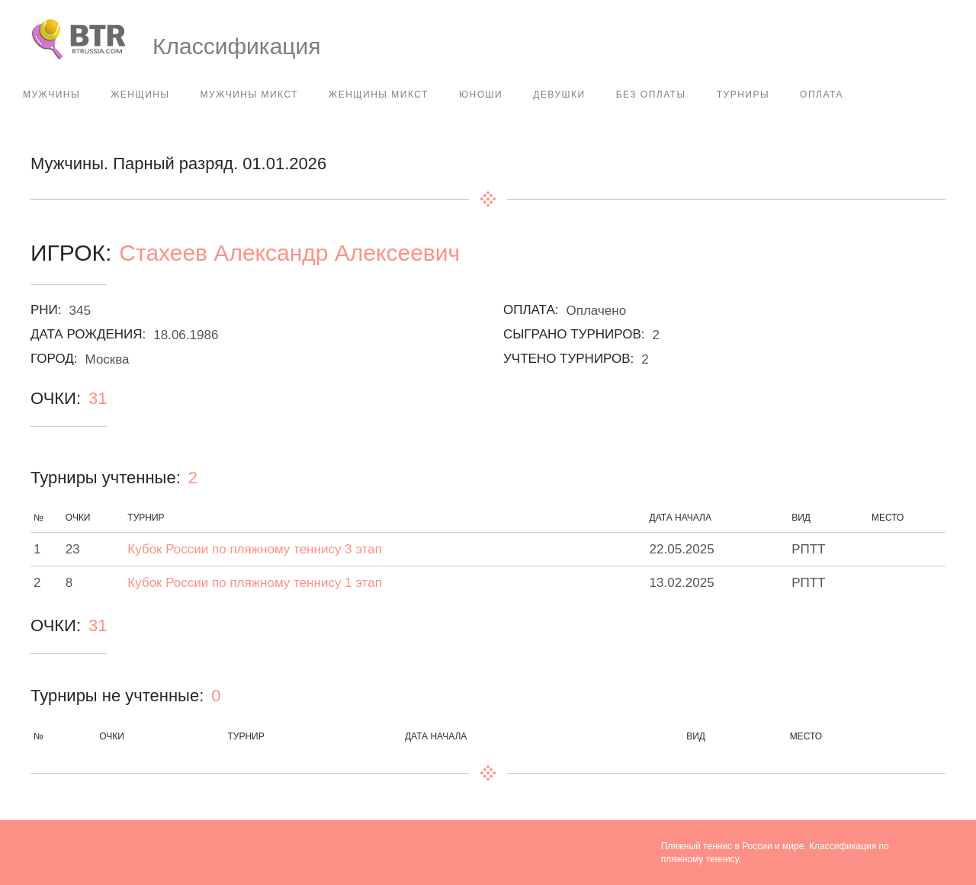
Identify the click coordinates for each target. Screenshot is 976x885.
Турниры (743, 94)
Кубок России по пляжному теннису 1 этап (254, 583)
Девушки (559, 94)
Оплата (821, 94)
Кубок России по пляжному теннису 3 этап (254, 549)
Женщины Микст (379, 94)
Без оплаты (651, 94)
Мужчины (51, 94)
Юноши (480, 94)
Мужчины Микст (250, 94)
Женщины (140, 94)
